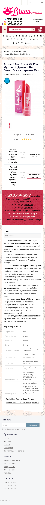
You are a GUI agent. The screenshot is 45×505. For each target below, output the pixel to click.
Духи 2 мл (28, 205)
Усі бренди (26, 43)
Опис (7, 231)
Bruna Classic (9, 470)
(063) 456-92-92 (14, 24)
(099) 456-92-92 (14, 21)
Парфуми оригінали (12, 460)
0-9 (17, 43)
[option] (9, 125)
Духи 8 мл (28, 207)
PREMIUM (7, 473)
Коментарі (9, 235)
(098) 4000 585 (14, 19)
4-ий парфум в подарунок (29, 210)
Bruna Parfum (9, 463)
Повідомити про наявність (34, 155)
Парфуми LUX (9, 467)
